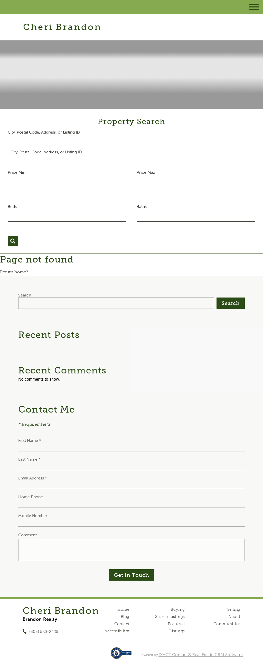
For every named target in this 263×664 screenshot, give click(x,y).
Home (123, 609)
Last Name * (29, 459)
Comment (27, 534)
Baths (142, 206)
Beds (12, 206)
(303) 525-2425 (43, 631)
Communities (226, 624)
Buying (178, 609)
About (234, 616)
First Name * (29, 440)
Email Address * (32, 477)
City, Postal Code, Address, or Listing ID (44, 132)
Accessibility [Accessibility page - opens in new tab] (117, 631)
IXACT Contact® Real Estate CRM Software (200, 654)
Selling (233, 609)
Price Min (16, 172)
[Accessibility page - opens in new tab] (121, 655)
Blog (125, 616)
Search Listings (170, 616)
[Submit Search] (13, 241)
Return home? (14, 271)
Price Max (146, 172)
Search (24, 295)
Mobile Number (32, 515)
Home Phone (30, 496)
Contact (121, 624)
